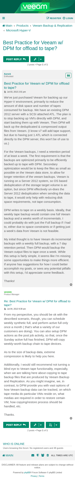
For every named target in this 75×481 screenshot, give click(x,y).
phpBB (27, 472)
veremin (8, 292)
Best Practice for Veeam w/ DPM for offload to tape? (33, 45)
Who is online (13, 443)
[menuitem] (67, 18)
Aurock (7, 74)
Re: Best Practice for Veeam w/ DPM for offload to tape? (37, 303)
